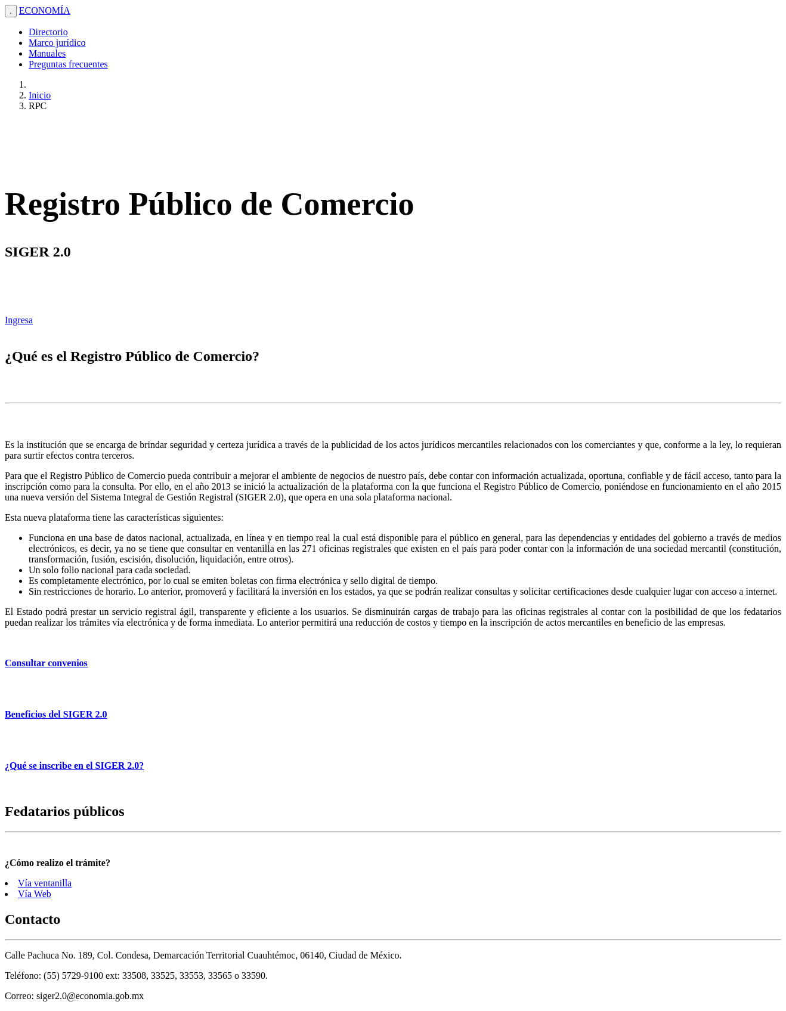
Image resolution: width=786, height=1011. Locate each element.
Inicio (40, 95)
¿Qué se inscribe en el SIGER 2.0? (74, 765)
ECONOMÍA (44, 10)
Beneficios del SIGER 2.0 (56, 714)
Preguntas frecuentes (68, 64)
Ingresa (19, 320)
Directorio (48, 32)
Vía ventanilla (45, 883)
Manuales (47, 53)
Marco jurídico (57, 43)
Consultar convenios (46, 663)
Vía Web (34, 894)
